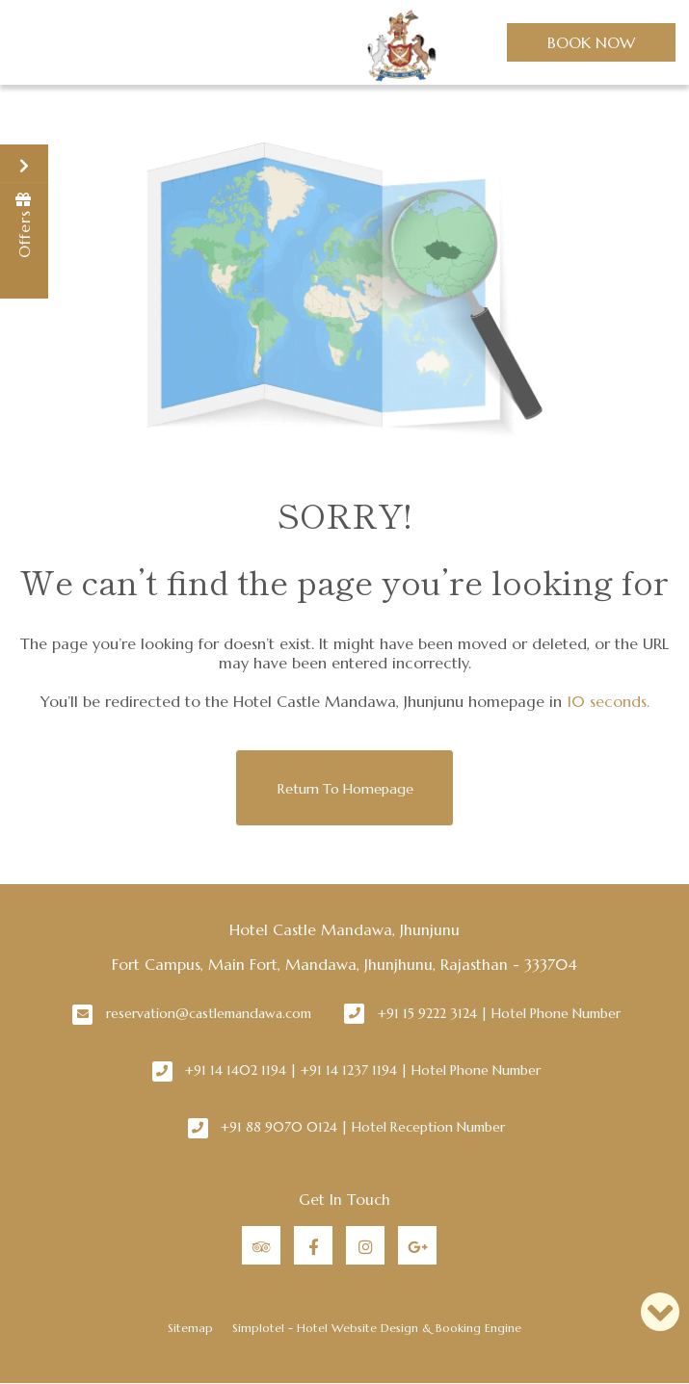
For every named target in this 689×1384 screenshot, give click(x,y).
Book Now (591, 42)
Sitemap (190, 1327)
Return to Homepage (345, 788)
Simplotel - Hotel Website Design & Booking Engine (376, 1327)
